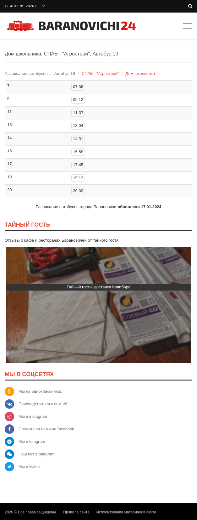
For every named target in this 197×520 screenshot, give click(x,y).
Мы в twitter (29, 466)
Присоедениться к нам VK (43, 404)
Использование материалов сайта (126, 512)
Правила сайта (76, 512)
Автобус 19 (64, 73)
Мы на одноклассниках (40, 391)
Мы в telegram (32, 441)
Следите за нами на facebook (46, 429)
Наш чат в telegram (37, 454)
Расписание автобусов (26, 73)
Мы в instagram (33, 416)
